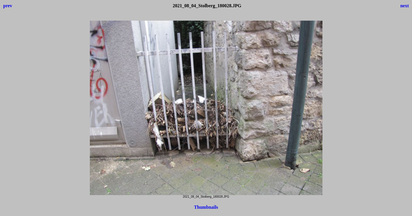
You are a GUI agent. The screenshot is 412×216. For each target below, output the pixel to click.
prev (7, 5)
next (404, 5)
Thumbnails (206, 207)
